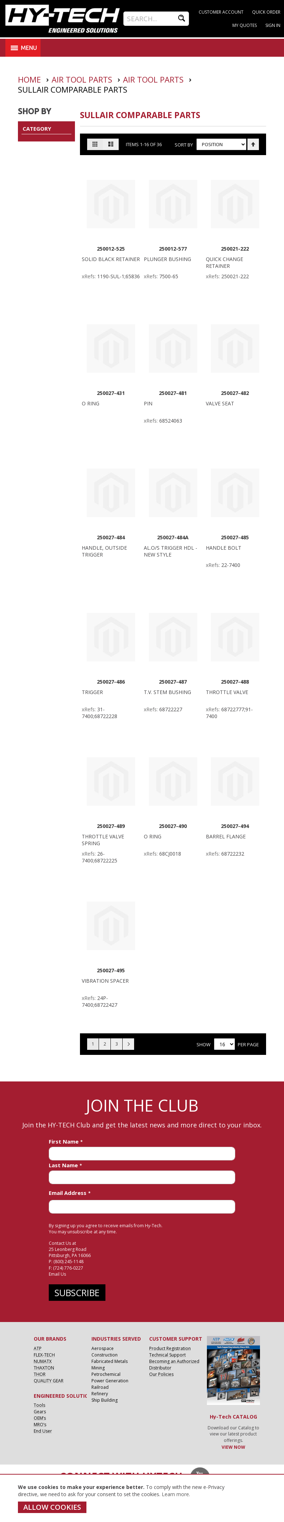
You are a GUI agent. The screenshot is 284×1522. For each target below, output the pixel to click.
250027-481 (173, 393)
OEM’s (40, 1418)
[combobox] (156, 18)
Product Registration (170, 1348)
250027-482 (235, 393)
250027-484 (111, 537)
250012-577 (173, 248)
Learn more (175, 1494)
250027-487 (173, 681)
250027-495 (111, 970)
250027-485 (235, 537)
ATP (38, 1348)
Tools (39, 1405)
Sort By (184, 144)
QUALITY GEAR (48, 1381)
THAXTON (44, 1368)
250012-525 (111, 248)
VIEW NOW (233, 1447)
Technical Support (167, 1355)
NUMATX (43, 1361)
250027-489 (111, 826)
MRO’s (40, 1424)
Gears (40, 1412)
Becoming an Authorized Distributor (174, 1364)
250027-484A (173, 537)
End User (43, 1431)
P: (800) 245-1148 (66, 1261)
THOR (40, 1374)
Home (30, 79)
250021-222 (235, 248)
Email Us (57, 1274)
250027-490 (173, 826)
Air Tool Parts (83, 79)
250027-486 (111, 681)
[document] (131, 1498)
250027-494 (235, 826)
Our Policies (161, 1374)
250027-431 (111, 393)
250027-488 (235, 681)
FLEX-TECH (44, 1355)
